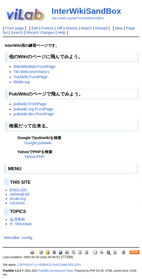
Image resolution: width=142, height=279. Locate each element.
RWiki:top (22, 82)
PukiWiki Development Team (55, 270)
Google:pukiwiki (38, 143)
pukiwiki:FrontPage (30, 104)
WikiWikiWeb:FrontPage (35, 66)
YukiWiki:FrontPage (31, 77)
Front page (14, 28)
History (72, 28)
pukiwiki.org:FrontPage (33, 109)
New (119, 28)
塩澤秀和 (17, 219)
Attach (86, 28)
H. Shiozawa (21, 224)
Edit (34, 28)
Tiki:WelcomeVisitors (31, 72)
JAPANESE (20, 194)
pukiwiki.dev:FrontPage (34, 114)
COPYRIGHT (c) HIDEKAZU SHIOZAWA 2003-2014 (49, 264)
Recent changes (40, 32)
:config (26, 237)
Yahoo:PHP (34, 157)
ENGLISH (18, 190)
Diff (59, 28)
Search (17, 32)
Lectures (17, 203)
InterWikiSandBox (86, 10)
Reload (101, 28)
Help (62, 32)
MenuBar (12, 237)
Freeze (47, 28)
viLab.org (18, 198)
